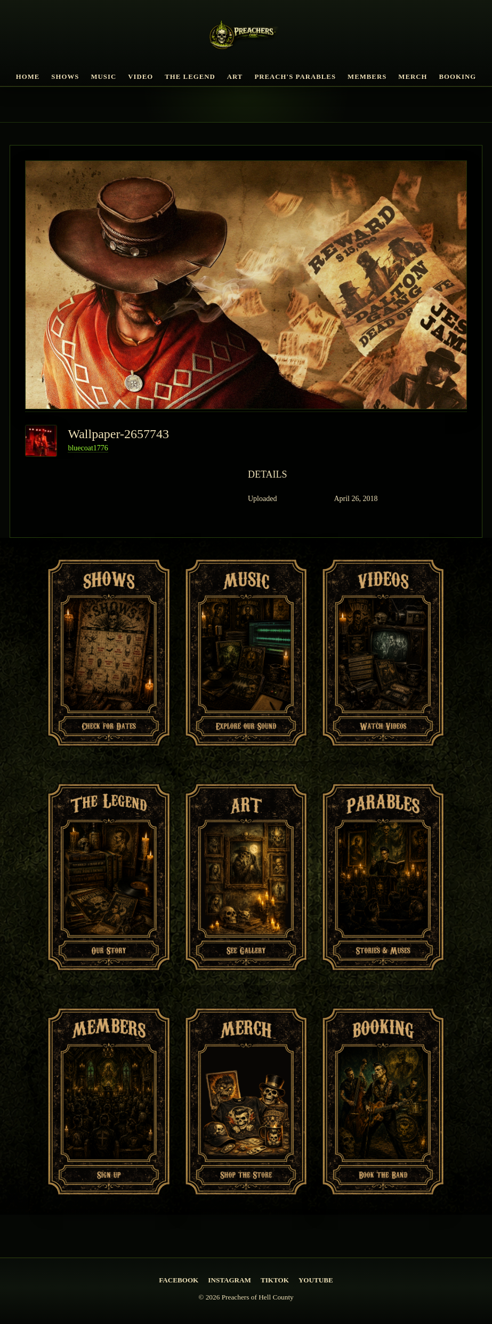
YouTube (316, 1280)
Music (103, 76)
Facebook (178, 1280)
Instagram (229, 1280)
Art (235, 76)
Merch (412, 76)
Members (367, 76)
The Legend (190, 76)
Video (140, 76)
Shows (65, 76)
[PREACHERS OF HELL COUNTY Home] (246, 36)
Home (28, 76)
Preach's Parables (295, 76)
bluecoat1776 (88, 448)
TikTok (275, 1280)
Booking (458, 76)
